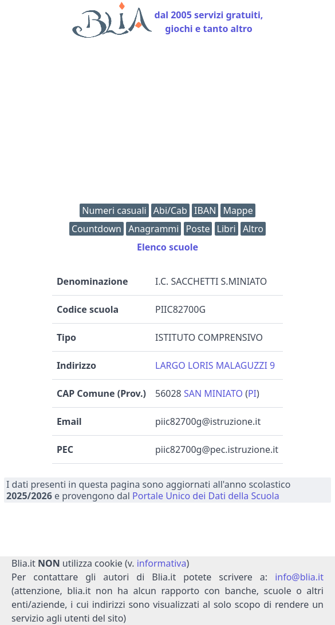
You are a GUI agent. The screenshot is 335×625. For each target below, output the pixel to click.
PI (252, 393)
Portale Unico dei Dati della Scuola (205, 495)
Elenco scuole (167, 247)
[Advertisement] (167, 123)
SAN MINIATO (213, 393)
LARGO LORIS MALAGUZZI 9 (215, 365)
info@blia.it (299, 577)
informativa (162, 563)
